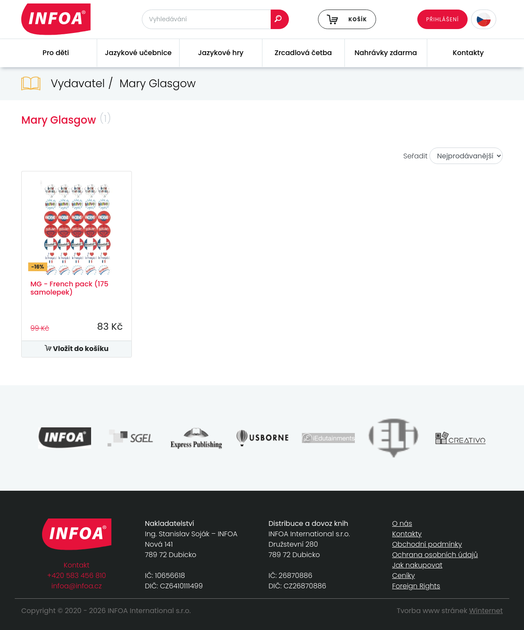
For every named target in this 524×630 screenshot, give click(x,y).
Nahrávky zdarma (385, 53)
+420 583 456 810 (76, 576)
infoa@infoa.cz (77, 586)
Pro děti (56, 53)
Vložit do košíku (77, 349)
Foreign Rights (416, 586)
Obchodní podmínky (427, 544)
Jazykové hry (220, 53)
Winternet (486, 611)
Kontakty (468, 53)
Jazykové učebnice (138, 53)
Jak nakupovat (417, 565)
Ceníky (403, 576)
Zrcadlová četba (303, 53)
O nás (402, 523)
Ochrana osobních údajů (435, 555)
